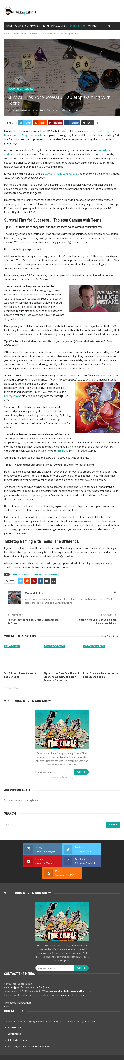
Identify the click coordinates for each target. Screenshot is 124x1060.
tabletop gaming (51, 574)
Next (17, 688)
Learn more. (90, 1009)
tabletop (37, 574)
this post (62, 450)
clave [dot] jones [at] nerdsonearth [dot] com (26, 975)
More (91, 26)
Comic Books (14, 1022)
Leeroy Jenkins (12, 396)
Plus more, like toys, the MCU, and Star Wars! (30, 1034)
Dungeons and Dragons (21, 574)
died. (24, 319)
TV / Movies (31, 26)
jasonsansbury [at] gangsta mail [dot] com (70, 979)
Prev (8, 688)
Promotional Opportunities (17, 990)
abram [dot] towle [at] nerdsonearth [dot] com (60, 983)
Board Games (77, 26)
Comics (19, 26)
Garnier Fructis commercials (61, 173)
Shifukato (73, 275)
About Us (9, 994)
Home (9, 26)
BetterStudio (70, 1054)
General (29, 89)
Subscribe (81, 772)
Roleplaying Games (54, 26)
